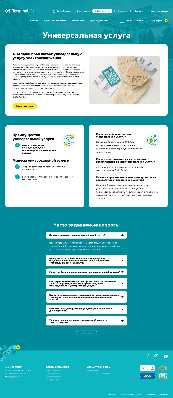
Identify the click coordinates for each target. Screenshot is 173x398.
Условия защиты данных (131, 394)
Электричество (102, 10)
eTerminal (34, 20)
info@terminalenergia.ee (15, 373)
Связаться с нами (86, 332)
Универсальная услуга (122, 20)
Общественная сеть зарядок (55, 20)
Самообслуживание (157, 10)
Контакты (136, 10)
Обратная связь (93, 370)
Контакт (139, 20)
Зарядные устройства (98, 20)
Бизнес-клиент (82, 10)
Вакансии (120, 10)
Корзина (160, 20)
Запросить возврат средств (98, 373)
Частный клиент (62, 10)
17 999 (27, 376)
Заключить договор (25, 106)
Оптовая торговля (53, 376)
